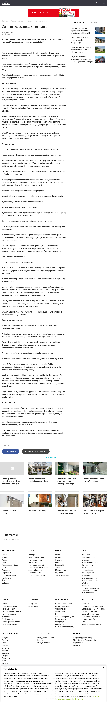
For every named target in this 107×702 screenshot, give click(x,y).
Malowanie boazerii (36, 565)
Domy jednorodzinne (45, 638)
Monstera (86, 555)
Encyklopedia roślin (89, 578)
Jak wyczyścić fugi (89, 611)
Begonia (5, 640)
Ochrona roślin (87, 565)
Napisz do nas (79, 643)
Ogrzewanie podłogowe (64, 616)
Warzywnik (86, 575)
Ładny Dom (32, 604)
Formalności (6, 570)
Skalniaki (85, 560)
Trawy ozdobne (88, 593)
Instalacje (5, 583)
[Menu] (104, 3)
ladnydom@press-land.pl (83, 638)
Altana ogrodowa (88, 557)
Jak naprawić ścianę (90, 619)
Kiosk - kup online (53, 13)
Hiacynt (5, 638)
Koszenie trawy (88, 570)
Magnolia (85, 586)
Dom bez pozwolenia (63, 604)
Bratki (4, 661)
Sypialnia (58, 560)
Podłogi (31, 555)
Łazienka (58, 557)
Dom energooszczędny (64, 627)
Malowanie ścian (35, 560)
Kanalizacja (59, 624)
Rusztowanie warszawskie (39, 568)
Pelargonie (6, 658)
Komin (4, 560)
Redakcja (76, 645)
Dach (4, 568)
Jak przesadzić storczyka (92, 606)
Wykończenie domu (18, 21)
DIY (83, 622)
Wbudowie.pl (60, 609)
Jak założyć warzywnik (91, 616)
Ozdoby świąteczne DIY (11, 611)
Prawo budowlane (62, 606)
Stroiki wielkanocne (9, 624)
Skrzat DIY (86, 604)
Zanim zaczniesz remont (37, 21)
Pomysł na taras (43, 643)
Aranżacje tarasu (88, 573)
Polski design (7, 619)
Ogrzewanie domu (9, 575)
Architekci (6, 616)
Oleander (5, 648)
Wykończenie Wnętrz (36, 557)
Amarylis (5, 650)
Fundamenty (6, 578)
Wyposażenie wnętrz (10, 606)
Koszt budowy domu (10, 565)
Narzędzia (32, 562)
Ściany (4, 580)
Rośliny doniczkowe (90, 562)
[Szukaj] (97, 3)
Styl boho (59, 573)
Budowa (5, 21)
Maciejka (5, 653)
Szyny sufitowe (61, 619)
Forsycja (5, 656)
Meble (4, 604)
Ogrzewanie (60, 611)
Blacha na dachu (34, 573)
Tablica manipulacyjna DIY (92, 624)
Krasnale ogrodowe (90, 580)
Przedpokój (59, 565)
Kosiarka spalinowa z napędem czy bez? (90, 589)
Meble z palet (87, 568)
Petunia (5, 663)
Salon (57, 555)
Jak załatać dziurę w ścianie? (93, 609)
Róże (4, 643)
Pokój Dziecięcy (8, 609)
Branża (40, 640)
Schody (5, 557)
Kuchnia (58, 562)
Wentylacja (59, 622)
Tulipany (5, 645)
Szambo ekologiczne (36, 575)
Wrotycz (85, 583)
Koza (57, 614)
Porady (4, 555)
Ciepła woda (7, 573)
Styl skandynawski (62, 575)
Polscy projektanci (9, 614)
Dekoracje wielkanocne (11, 622)
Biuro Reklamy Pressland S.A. (85, 640)
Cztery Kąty (33, 606)
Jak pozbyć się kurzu (90, 614)
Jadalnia (58, 568)
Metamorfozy (60, 570)
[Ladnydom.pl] (6, 3)
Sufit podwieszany (35, 570)
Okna (4, 562)
